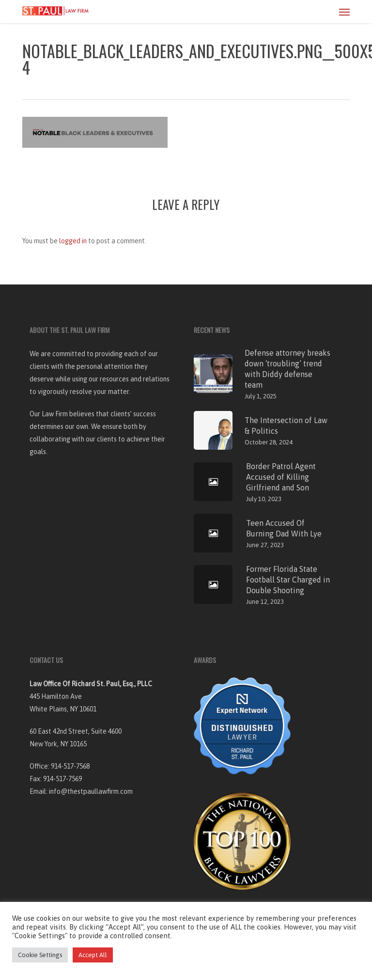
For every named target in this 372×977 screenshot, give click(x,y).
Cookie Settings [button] (40, 955)
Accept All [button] (92, 955)
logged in (73, 241)
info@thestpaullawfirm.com (91, 791)
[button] (344, 11)
